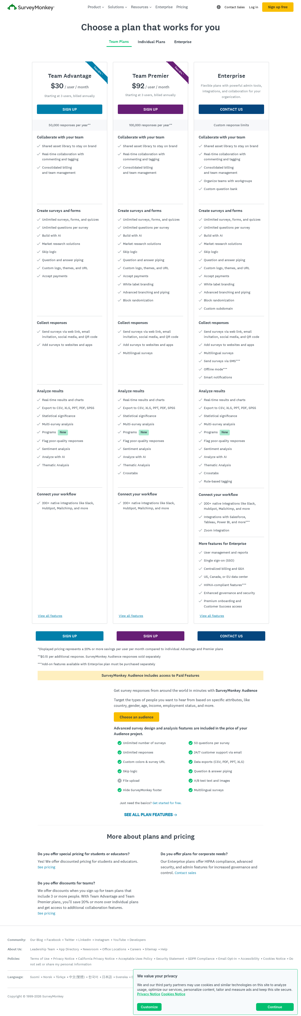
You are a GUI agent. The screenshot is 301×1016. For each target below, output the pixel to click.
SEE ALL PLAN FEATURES (150, 815)
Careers (135, 949)
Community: (17, 940)
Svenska (122, 977)
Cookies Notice (173, 994)
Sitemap (151, 949)
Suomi (35, 977)
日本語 (107, 977)
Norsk (47, 977)
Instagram (102, 940)
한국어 (93, 977)
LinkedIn (84, 940)
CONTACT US (231, 109)
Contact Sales (235, 7)
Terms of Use (39, 958)
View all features (50, 616)
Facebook (54, 940)
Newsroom (91, 949)
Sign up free (278, 7)
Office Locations (114, 949)
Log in (253, 7)
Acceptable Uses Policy (135, 958)
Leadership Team (42, 949)
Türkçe (60, 977)
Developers (138, 940)
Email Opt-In (227, 958)
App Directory (69, 949)
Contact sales (185, 872)
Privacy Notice (148, 994)
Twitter (69, 940)
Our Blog (36, 940)
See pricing (46, 867)
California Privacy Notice (96, 958)
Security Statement (170, 958)
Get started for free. (167, 803)
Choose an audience (136, 717)
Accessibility (250, 958)
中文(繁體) (77, 977)
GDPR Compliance (201, 958)
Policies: (14, 958)
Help (164, 949)
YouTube (119, 940)
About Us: (15, 949)
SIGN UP (70, 109)
